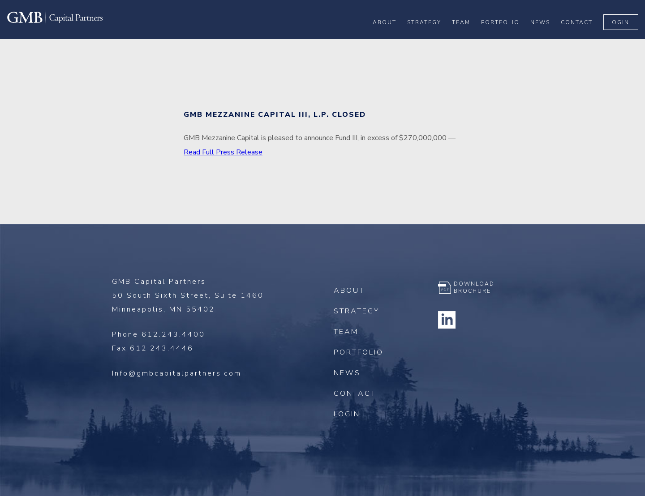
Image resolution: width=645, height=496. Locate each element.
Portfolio (507, 36)
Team (468, 36)
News (547, 36)
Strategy (431, 36)
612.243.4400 (173, 334)
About (391, 36)
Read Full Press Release (223, 152)
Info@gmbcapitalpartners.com (176, 373)
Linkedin (447, 320)
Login (625, 36)
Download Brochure (474, 287)
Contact (583, 36)
